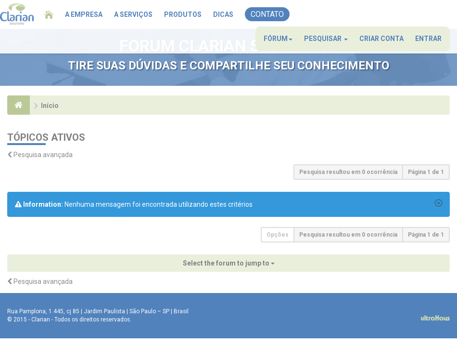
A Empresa (83, 14)
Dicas (223, 14)
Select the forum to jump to (229, 263)
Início (50, 105)
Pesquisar (326, 38)
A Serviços (133, 14)
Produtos (183, 14)
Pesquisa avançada (43, 155)
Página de (426, 172)
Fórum (278, 38)
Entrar (428, 38)
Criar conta (381, 38)
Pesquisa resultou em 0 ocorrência (348, 172)
